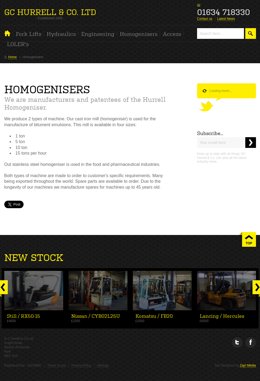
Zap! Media (248, 365)
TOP (249, 243)
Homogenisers (138, 33)
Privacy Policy (81, 365)
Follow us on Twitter (209, 104)
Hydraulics (61, 33)
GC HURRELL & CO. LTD (50, 11)
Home (8, 33)
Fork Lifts (28, 33)
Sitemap (103, 365)
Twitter (237, 342)
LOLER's (18, 43)
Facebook (250, 342)
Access (172, 33)
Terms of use (56, 365)
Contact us (204, 19)
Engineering (97, 33)
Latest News (226, 19)
